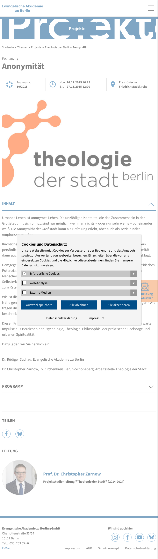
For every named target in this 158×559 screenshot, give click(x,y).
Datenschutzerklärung (61, 318)
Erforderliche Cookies (45, 273)
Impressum (96, 318)
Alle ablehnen (79, 305)
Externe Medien (40, 292)
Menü (151, 8)
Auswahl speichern (39, 305)
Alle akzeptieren (119, 305)
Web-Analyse (39, 283)
